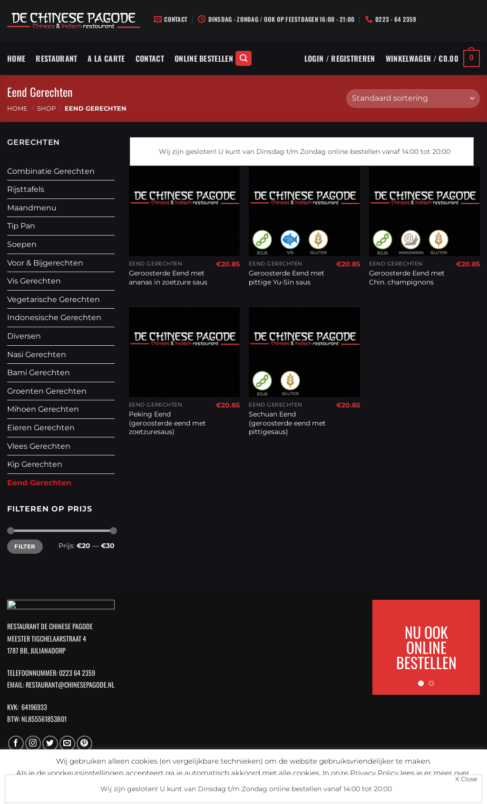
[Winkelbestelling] (413, 98)
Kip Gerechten (34, 464)
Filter (24, 546)
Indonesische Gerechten (54, 317)
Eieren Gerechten (41, 427)
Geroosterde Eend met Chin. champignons (407, 277)
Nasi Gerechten (36, 354)
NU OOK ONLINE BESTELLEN (426, 647)
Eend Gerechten (39, 482)
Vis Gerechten (34, 280)
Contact (150, 58)
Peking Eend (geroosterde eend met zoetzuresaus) (167, 423)
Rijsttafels (25, 189)
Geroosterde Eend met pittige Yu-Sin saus (286, 277)
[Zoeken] (243, 58)
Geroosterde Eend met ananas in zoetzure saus (168, 277)
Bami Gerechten (38, 372)
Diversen (24, 336)
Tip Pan (21, 225)
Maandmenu (32, 207)
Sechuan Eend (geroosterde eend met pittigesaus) (287, 423)
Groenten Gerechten (47, 391)
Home (16, 58)
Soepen (22, 244)
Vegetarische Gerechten (53, 299)
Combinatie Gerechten (51, 171)
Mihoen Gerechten (43, 409)
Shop (46, 108)
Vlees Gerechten (38, 446)
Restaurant (56, 58)
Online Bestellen (204, 58)
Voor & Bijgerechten (45, 262)
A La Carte (106, 58)
